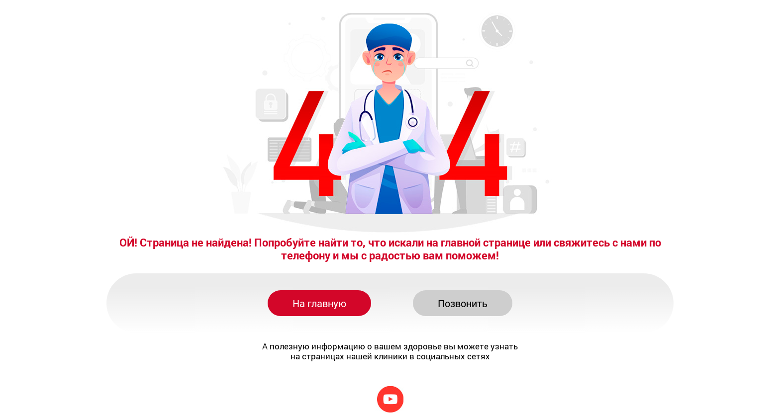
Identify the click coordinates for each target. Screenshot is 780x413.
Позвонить (463, 303)
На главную (319, 303)
